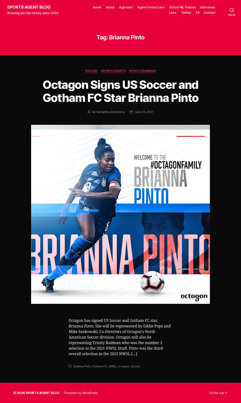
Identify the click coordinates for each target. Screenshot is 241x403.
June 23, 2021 (144, 112)
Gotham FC (99, 366)
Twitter (186, 13)
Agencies (126, 7)
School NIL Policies (182, 7)
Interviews (207, 7)
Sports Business (142, 71)
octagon (123, 366)
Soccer (91, 71)
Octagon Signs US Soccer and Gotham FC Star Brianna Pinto (121, 91)
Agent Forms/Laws (151, 7)
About (110, 7)
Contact (209, 13)
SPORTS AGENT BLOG (28, 7)
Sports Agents (113, 71)
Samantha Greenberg (110, 112)
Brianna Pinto (82, 366)
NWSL (113, 366)
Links (172, 13)
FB (197, 13)
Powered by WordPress (81, 393)
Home (97, 7)
